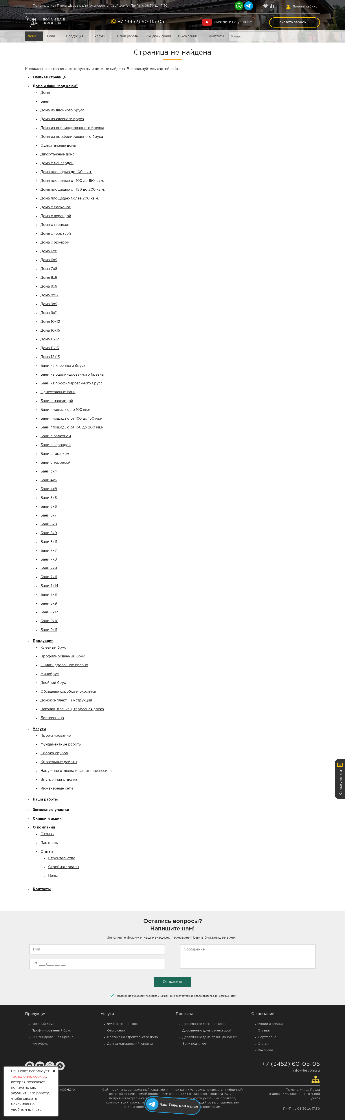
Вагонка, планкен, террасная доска (72, 709)
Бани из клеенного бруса (63, 365)
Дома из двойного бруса (62, 110)
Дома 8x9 (48, 286)
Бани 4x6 (48, 480)
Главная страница (49, 77)
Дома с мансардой (56, 163)
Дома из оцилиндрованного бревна (72, 128)
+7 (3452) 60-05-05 (140, 22)
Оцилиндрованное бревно (64, 665)
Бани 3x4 (48, 471)
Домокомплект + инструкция (66, 700)
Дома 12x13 (50, 357)
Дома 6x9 (48, 260)
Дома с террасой (55, 233)
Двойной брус (53, 683)
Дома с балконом (55, 207)
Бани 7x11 (48, 577)
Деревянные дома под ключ (204, 1024)
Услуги (99, 36)
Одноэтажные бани (57, 392)
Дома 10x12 (50, 321)
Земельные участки (51, 810)
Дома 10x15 (50, 330)
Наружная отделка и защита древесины (76, 771)
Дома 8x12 (49, 295)
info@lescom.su (306, 1070)
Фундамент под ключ (123, 1024)
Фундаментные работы (60, 744)
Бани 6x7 (48, 515)
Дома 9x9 (48, 304)
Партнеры (49, 843)
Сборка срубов (54, 753)
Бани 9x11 (48, 630)
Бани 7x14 (49, 586)
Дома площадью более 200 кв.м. (69, 198)
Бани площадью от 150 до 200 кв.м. (72, 427)
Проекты (184, 1014)
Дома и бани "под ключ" (55, 86)
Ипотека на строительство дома (132, 1037)
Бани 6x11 (48, 542)
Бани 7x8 (48, 559)
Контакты (216, 36)
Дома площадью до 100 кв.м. (66, 172)
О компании (187, 36)
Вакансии (265, 1050)
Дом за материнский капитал (130, 1044)
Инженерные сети (56, 788)
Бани (51, 36)
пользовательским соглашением (215, 996)
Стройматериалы (63, 867)
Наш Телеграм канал (179, 1105)
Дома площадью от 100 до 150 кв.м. (72, 181)
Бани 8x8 (48, 594)
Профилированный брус (62, 656)
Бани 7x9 (48, 568)
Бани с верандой (55, 445)
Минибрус (49, 674)
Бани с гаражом (54, 454)
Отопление (116, 1030)
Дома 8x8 (48, 277)
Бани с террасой (55, 462)
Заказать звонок (291, 22)
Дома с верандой (55, 216)
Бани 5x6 (48, 498)
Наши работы (128, 36)
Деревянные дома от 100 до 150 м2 (209, 1037)
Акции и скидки (270, 1024)
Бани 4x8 (48, 489)
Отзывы (47, 834)
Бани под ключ (194, 1044)
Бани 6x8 (48, 524)
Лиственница (52, 718)
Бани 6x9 (48, 533)
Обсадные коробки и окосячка (68, 691)
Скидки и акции (158, 36)
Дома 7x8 (48, 269)
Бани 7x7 (48, 550)
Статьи (46, 851)
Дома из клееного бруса (62, 119)
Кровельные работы (58, 762)
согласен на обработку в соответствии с (175, 996)
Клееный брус (53, 647)
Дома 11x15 (49, 348)
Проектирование (55, 735)
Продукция (74, 36)
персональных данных (159, 996)
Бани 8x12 (49, 612)
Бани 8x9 (48, 603)
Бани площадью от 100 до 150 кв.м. (71, 418)
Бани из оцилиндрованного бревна (72, 374)
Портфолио (267, 1037)
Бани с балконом (55, 436)
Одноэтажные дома (58, 145)
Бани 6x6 (48, 506)
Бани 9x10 (49, 621)
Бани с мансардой (56, 401)
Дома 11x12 (49, 339)
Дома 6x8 (48, 251)
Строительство (61, 858)
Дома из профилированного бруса (71, 136)
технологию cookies (28, 1076)
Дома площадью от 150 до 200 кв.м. (72, 189)
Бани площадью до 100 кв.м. (65, 409)
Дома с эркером (54, 242)
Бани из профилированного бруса (71, 383)
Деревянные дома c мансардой (206, 1030)
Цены (53, 876)
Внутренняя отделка (58, 779)
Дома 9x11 (49, 313)
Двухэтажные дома (57, 154)
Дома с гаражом (55, 225)
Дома (32, 36)
